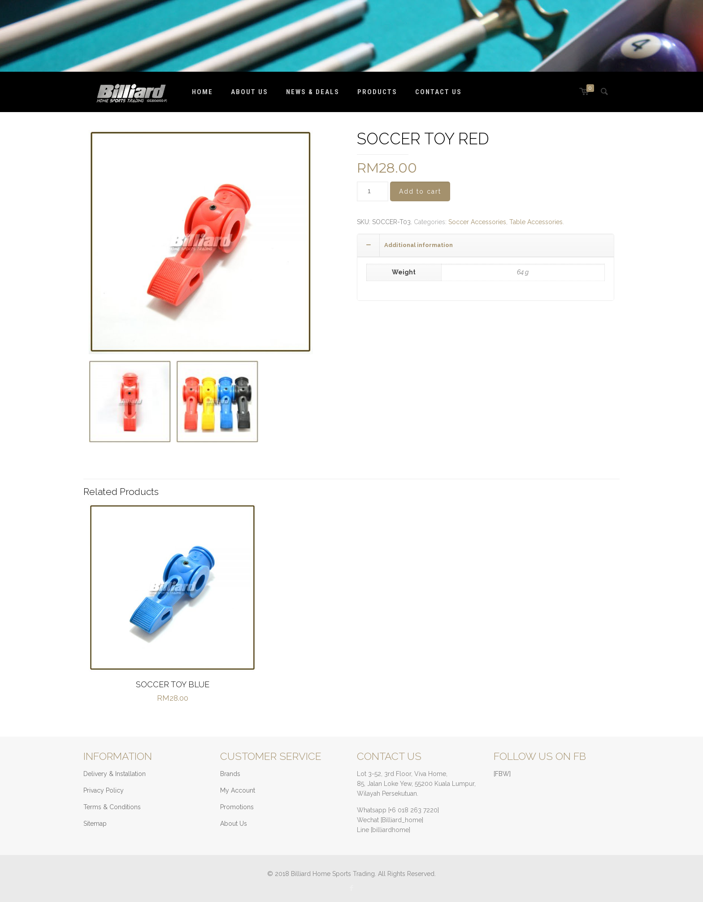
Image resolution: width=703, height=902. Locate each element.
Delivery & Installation (114, 773)
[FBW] (502, 773)
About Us (233, 823)
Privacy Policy (103, 790)
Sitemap (95, 823)
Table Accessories (536, 222)
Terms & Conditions (112, 807)
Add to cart (420, 191)
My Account (237, 790)
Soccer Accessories (477, 222)
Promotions (237, 807)
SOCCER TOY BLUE (172, 684)
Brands (230, 773)
